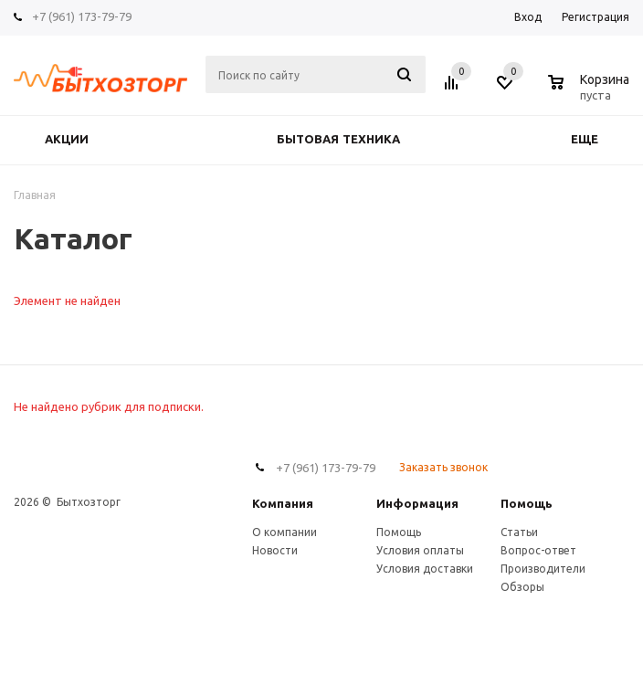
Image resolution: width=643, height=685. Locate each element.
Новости (275, 550)
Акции (67, 139)
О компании (284, 532)
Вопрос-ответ (538, 550)
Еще (593, 139)
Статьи (519, 532)
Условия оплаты (420, 550)
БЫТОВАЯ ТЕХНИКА (338, 139)
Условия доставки (424, 568)
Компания (282, 504)
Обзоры (522, 587)
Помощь (527, 504)
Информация (417, 504)
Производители (543, 568)
